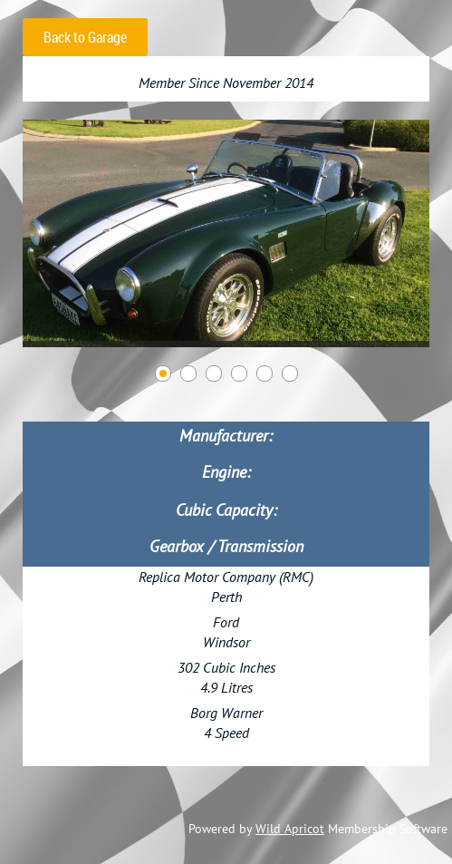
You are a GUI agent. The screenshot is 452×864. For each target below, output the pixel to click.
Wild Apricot (289, 828)
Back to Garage (85, 37)
